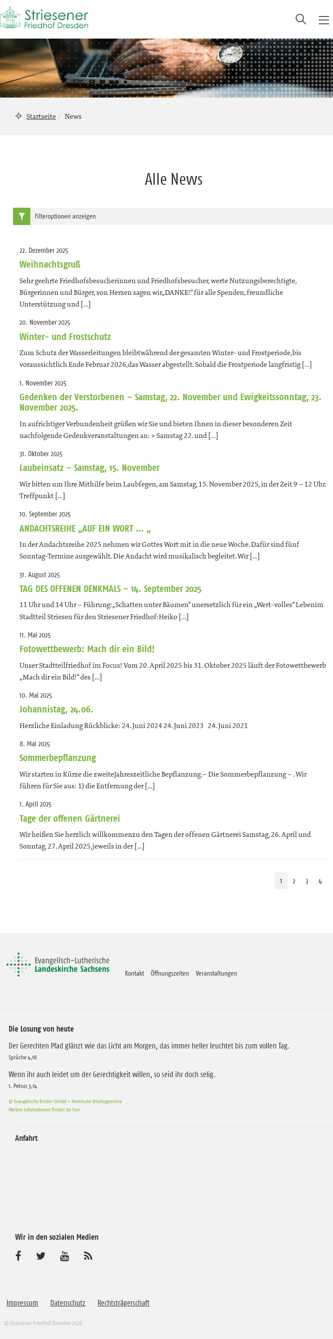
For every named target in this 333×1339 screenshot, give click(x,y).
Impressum (22, 1303)
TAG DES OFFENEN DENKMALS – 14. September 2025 (110, 588)
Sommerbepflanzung (58, 757)
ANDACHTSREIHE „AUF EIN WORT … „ (85, 528)
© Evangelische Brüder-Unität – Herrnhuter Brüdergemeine (65, 1101)
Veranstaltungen (216, 973)
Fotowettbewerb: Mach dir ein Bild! (87, 648)
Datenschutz (67, 1303)
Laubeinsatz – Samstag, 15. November (90, 467)
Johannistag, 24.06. (57, 709)
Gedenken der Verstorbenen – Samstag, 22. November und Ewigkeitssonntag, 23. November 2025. (171, 402)
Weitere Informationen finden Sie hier (44, 1109)
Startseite (41, 116)
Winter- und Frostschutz (65, 336)
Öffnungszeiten (170, 973)
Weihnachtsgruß (50, 264)
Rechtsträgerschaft (124, 1303)
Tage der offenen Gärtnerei (70, 818)
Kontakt (134, 973)
